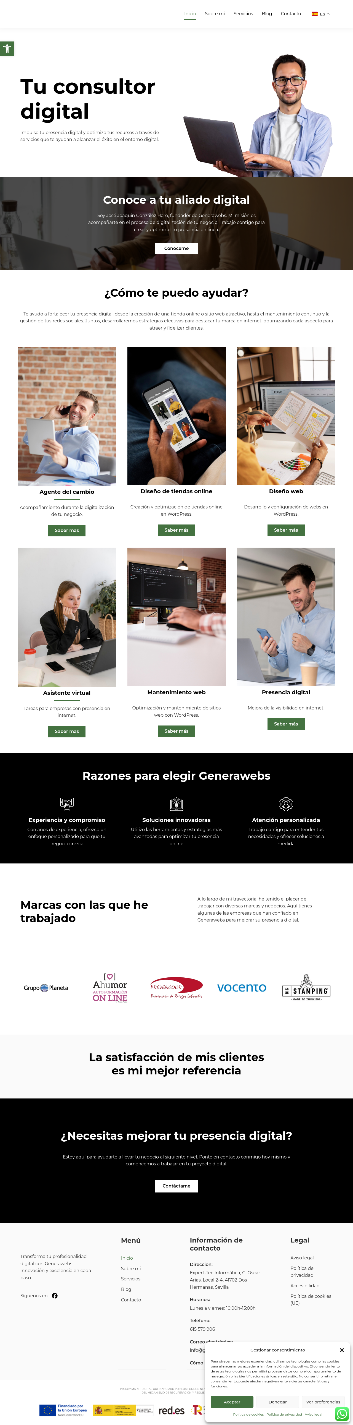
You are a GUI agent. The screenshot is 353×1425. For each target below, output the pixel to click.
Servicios (243, 13)
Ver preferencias (323, 1402)
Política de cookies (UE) (310, 1301)
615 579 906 (202, 1330)
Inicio (190, 13)
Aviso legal (313, 1414)
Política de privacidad (284, 1414)
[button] (7, 48)
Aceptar (232, 1402)
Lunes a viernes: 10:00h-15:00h (223, 1309)
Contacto (291, 13)
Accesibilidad (305, 1287)
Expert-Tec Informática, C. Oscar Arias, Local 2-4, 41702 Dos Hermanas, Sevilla (225, 1281)
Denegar (278, 1402)
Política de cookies (248, 1414)
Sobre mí (215, 13)
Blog (267, 13)
